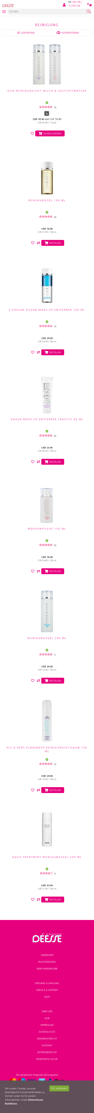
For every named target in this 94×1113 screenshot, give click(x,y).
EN (74, 1)
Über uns (47, 1011)
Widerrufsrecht (47, 1038)
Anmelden (47, 955)
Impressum (47, 1025)
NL (79, 5)
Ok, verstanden (59, 1088)
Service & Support (47, 990)
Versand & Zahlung (47, 983)
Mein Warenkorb (47, 968)
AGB (47, 1018)
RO (74, 5)
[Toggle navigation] (4, 11)
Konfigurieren (49, 133)
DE (69, 1)
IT (70, 5)
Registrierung (47, 961)
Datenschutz (47, 1031)
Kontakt (47, 1045)
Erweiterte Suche (47, 1059)
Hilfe (47, 996)
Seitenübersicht (47, 1052)
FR (79, 1)
